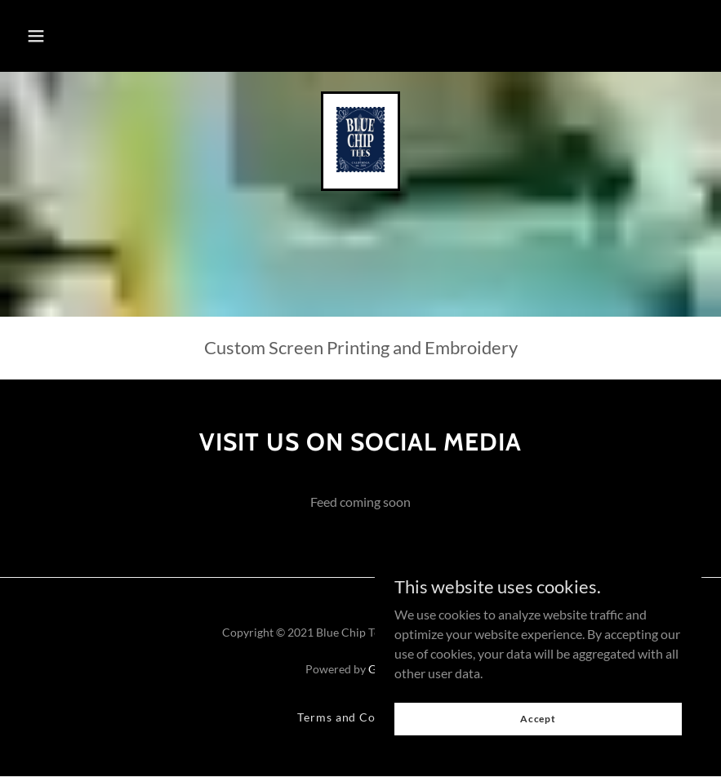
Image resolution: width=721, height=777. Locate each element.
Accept (538, 719)
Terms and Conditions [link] (361, 717)
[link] (360, 167)
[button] (36, 36)
